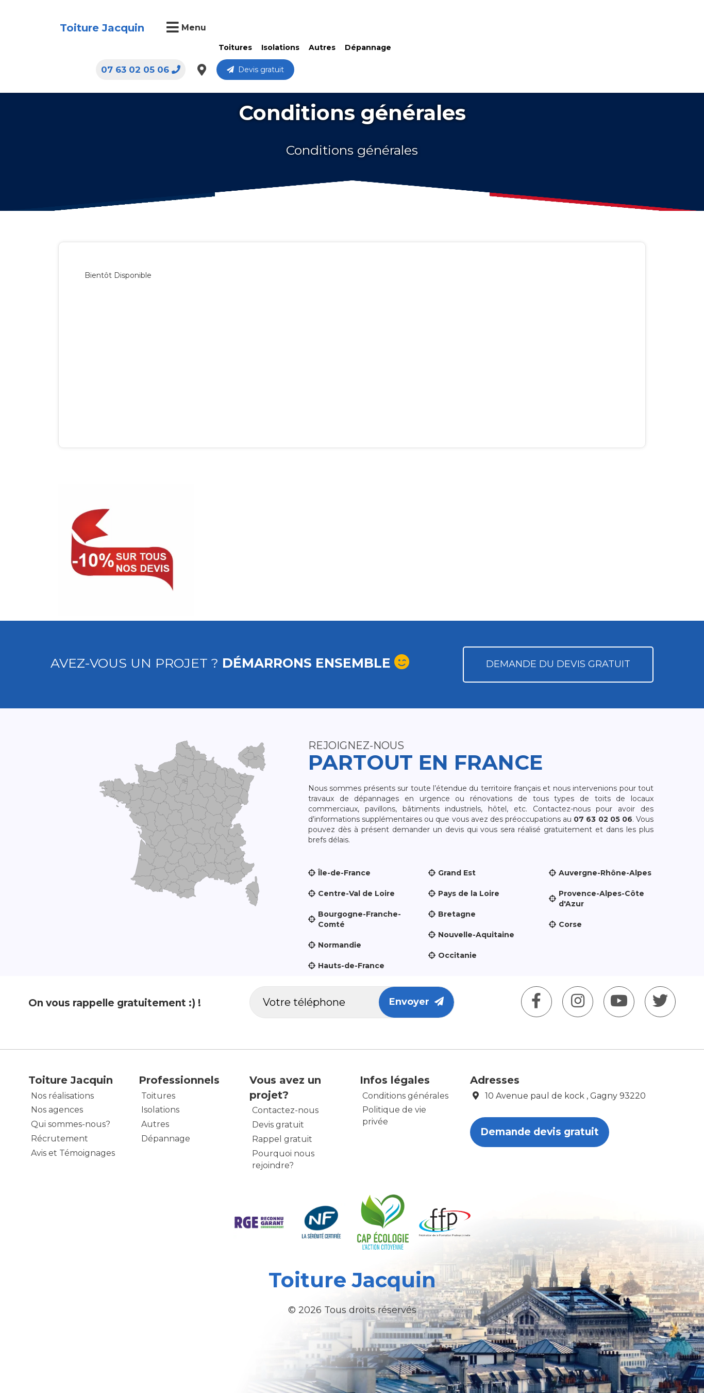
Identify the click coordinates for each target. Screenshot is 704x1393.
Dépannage (367, 47)
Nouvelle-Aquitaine (476, 934)
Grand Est (457, 872)
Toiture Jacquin (101, 28)
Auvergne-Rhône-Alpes (605, 872)
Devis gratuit (606, 28)
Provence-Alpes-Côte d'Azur (601, 898)
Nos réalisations (62, 1096)
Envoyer (416, 1001)
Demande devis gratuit (539, 1132)
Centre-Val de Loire (356, 893)
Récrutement (59, 1138)
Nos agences (57, 1110)
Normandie (339, 945)
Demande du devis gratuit (558, 664)
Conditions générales (405, 1096)
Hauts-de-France (351, 965)
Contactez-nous (285, 1110)
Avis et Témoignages (73, 1153)
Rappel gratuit (282, 1139)
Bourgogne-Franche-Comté (359, 919)
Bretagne (457, 914)
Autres (321, 47)
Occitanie (457, 955)
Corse (570, 924)
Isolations (279, 47)
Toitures (234, 47)
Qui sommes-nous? (70, 1124)
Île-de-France (344, 872)
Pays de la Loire (468, 893)
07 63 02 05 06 (492, 28)
